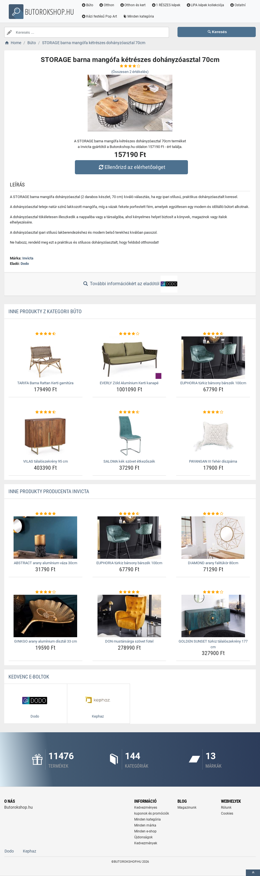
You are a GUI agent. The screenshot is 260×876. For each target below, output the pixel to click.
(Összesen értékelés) (130, 72)
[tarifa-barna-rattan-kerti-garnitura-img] (45, 357)
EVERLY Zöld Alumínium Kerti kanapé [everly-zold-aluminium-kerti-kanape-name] (129, 383)
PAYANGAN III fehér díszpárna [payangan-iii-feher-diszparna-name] (213, 461)
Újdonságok (143, 837)
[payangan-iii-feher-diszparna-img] (213, 436)
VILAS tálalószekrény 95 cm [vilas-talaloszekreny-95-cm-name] (45, 461)
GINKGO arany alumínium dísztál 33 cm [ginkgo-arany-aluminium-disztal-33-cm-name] (45, 641)
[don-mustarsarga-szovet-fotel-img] (129, 616)
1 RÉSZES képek (165, 5)
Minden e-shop (145, 831)
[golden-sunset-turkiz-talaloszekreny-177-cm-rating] (213, 592)
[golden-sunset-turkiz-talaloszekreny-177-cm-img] (213, 616)
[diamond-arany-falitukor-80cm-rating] (213, 514)
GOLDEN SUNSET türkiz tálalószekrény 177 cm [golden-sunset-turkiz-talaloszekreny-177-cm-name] (213, 644)
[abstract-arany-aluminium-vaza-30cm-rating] (45, 514)
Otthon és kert (133, 5)
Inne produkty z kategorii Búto (45, 311)
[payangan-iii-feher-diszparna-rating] (213, 412)
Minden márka (145, 825)
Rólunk (226, 808)
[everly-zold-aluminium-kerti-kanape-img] (129, 357)
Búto (87, 5)
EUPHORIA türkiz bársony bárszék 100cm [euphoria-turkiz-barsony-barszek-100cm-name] (213, 383)
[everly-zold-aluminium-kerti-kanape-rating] (129, 334)
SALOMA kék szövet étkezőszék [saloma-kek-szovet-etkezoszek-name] (129, 461)
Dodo (25, 263)
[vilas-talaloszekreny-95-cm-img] (45, 436)
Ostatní (238, 5)
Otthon (106, 5)
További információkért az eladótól (130, 284)
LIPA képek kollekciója (205, 5)
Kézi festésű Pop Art (99, 16)
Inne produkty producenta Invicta (48, 491)
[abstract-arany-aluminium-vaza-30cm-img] (45, 537)
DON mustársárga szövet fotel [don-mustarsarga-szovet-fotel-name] (129, 641)
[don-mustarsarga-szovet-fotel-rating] (129, 592)
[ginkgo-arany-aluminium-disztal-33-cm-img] (45, 616)
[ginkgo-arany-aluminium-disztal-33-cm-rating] (45, 592)
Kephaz (29, 851)
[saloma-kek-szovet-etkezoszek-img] (129, 436)
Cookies (227, 813)
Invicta (27, 258)
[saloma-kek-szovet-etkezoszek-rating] (129, 412)
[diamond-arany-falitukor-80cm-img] (213, 537)
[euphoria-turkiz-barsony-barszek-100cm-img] (213, 357)
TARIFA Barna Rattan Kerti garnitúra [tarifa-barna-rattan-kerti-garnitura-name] (45, 383)
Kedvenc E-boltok (28, 677)
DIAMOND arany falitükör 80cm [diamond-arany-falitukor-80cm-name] (213, 563)
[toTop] (253, 872)
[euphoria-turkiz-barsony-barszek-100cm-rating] (213, 334)
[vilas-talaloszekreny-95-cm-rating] (45, 412)
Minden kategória (138, 16)
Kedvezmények (145, 843)
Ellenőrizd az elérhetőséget (131, 167)
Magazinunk (186, 808)
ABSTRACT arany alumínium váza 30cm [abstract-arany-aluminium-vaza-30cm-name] (45, 563)
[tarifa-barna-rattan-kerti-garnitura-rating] (45, 334)
